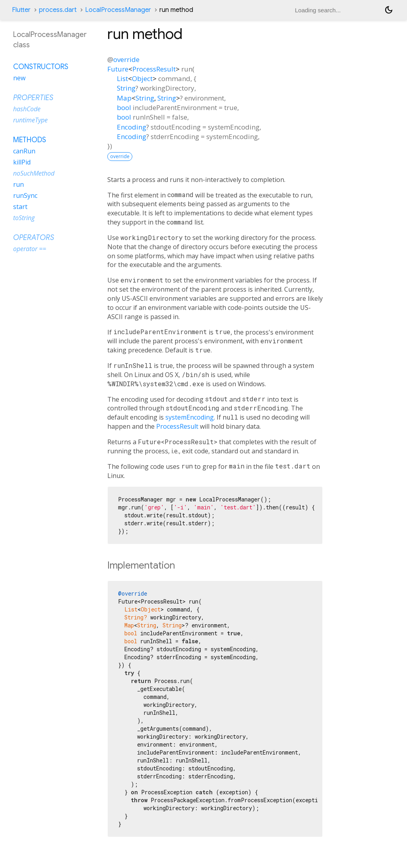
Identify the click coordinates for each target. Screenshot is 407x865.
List (122, 78)
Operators (33, 237)
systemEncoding (189, 417)
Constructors (40, 66)
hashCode (27, 108)
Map (124, 98)
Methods (29, 139)
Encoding (131, 127)
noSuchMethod (33, 173)
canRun (24, 151)
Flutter (21, 10)
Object (142, 78)
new (19, 78)
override (126, 59)
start (20, 206)
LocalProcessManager (118, 10)
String (126, 88)
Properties (33, 97)
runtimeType (30, 120)
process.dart (58, 10)
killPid (22, 162)
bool (124, 107)
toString (24, 217)
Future (117, 69)
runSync (25, 195)
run (18, 184)
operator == (29, 248)
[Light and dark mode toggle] (388, 10)
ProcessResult (154, 69)
